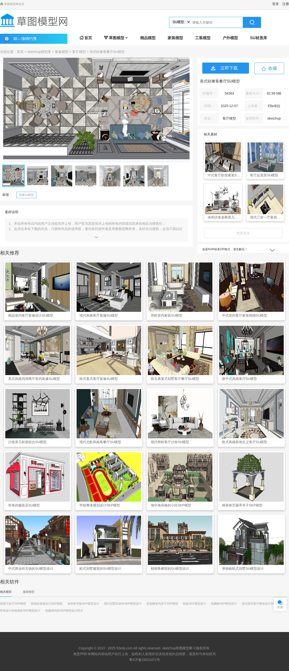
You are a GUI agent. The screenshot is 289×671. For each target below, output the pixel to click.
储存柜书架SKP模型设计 (83, 603)
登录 (275, 4)
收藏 (272, 68)
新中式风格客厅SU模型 (239, 379)
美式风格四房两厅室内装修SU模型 (34, 379)
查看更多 (243, 233)
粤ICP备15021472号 (144, 660)
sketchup (169, 648)
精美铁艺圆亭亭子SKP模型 (242, 505)
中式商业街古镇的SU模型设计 (30, 568)
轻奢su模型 (26, 195)
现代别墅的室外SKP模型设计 (123, 603)
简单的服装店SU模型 (24, 505)
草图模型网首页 (12, 4)
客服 (280, 607)
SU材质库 (258, 38)
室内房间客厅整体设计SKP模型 (262, 603)
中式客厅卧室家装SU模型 (224, 175)
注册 (285, 4)
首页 (85, 38)
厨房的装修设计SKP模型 (47, 603)
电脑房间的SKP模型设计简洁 (64, 610)
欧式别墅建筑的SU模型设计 (100, 568)
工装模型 (202, 38)
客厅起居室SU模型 (264, 175)
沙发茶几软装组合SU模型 (27, 442)
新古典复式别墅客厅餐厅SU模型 (175, 379)
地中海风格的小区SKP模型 (171, 505)
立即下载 (224, 68)
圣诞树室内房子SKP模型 (162, 603)
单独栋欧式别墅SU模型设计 (243, 568)
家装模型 (175, 38)
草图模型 (116, 38)
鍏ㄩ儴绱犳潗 (25, 39)
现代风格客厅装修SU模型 (98, 315)
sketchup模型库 (39, 52)
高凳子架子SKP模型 (13, 603)
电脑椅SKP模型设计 (224, 603)
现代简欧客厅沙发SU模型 (170, 442)
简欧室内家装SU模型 (166, 315)
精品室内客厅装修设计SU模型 (30, 315)
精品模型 (148, 38)
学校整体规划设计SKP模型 (99, 505)
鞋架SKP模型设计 (194, 603)
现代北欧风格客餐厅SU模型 (100, 442)
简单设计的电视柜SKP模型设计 (20, 610)
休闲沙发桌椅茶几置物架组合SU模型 (224, 217)
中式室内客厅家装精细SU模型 (244, 315)
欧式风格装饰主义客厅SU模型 (244, 442)
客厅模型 (79, 52)
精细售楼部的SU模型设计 (170, 568)
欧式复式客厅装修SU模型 (98, 379)
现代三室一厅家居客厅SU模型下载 (266, 217)
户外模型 (230, 38)
